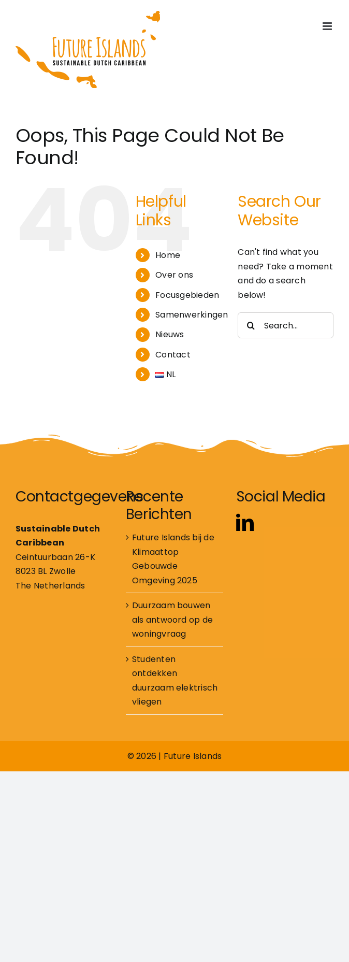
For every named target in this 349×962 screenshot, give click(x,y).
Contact (173, 355)
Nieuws (169, 334)
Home (167, 255)
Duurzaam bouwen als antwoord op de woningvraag (172, 619)
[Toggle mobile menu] (328, 26)
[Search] (251, 325)
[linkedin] (245, 522)
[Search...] (285, 325)
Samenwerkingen (191, 315)
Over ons (174, 275)
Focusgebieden (187, 295)
